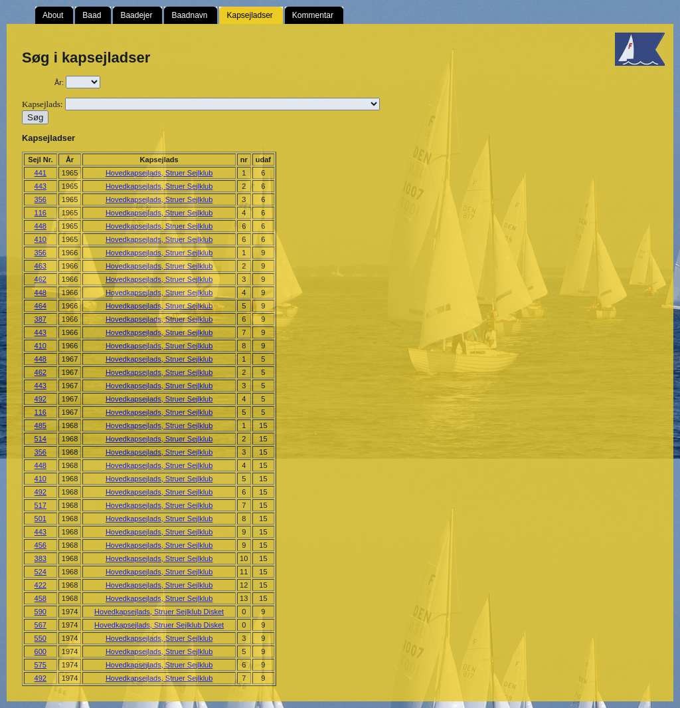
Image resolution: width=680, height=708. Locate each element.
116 (40, 213)
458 (40, 598)
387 (40, 319)
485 (40, 425)
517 (40, 505)
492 (40, 399)
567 (40, 625)
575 (40, 665)
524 (40, 572)
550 (40, 638)
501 (40, 519)
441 (40, 173)
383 (40, 558)
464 (40, 306)
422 (40, 585)
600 (40, 651)
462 (40, 279)
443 (40, 186)
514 (40, 439)
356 (40, 199)
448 (40, 226)
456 (40, 545)
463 (40, 266)
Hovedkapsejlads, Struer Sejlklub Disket (159, 612)
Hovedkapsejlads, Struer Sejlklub (159, 173)
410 (40, 239)
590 (40, 612)
